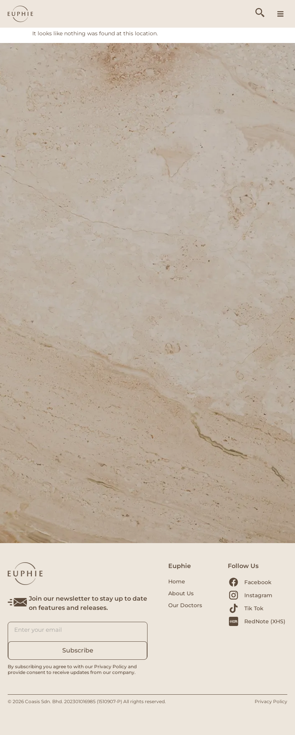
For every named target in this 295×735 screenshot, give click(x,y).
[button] (280, 14)
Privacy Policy (271, 701)
